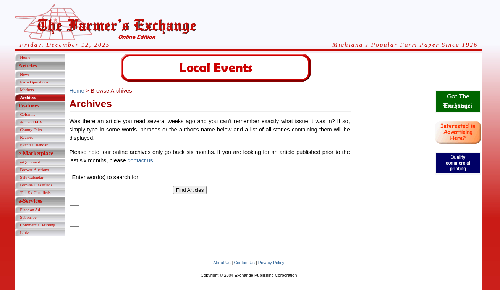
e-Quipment (30, 162)
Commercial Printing (37, 225)
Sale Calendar (31, 177)
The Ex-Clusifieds (35, 192)
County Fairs (31, 129)
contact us (140, 160)
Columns (27, 114)
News (24, 74)
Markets (27, 89)
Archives (28, 97)
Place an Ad (30, 209)
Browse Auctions (34, 169)
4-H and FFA (31, 122)
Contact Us (244, 262)
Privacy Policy (271, 262)
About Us (221, 262)
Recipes (26, 137)
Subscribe (28, 217)
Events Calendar (33, 145)
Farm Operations (34, 82)
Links (24, 232)
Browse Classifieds (36, 185)
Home (25, 57)
